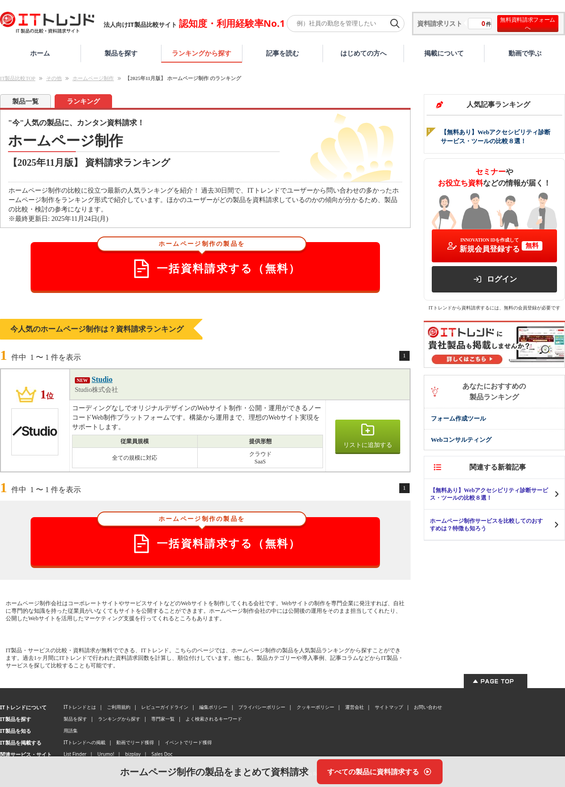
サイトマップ (389, 707)
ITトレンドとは (80, 707)
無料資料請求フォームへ (527, 23)
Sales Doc (162, 754)
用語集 (71, 730)
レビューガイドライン (164, 707)
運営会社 (354, 707)
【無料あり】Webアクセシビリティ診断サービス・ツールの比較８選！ (489, 494)
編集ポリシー (213, 707)
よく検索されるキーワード (214, 718)
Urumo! (105, 754)
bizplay (133, 754)
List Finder (75, 754)
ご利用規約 (118, 707)
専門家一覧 (163, 718)
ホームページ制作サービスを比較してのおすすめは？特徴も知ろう (486, 525)
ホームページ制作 (93, 78)
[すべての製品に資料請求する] (380, 771)
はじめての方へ (363, 53)
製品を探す (121, 53)
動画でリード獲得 (135, 742)
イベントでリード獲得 (188, 742)
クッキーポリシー (315, 707)
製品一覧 (25, 101)
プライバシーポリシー (261, 707)
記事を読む (282, 53)
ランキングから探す (201, 53)
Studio (102, 379)
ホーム (40, 53)
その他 (54, 78)
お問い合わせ (428, 707)
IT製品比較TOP (17, 78)
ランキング (83, 101)
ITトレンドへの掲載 (84, 742)
